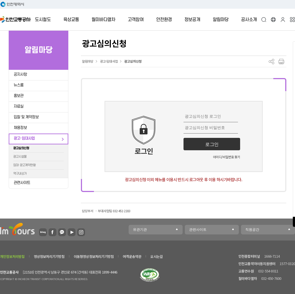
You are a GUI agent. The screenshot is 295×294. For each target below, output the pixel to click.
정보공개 (192, 19)
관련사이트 (22, 183)
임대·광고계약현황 (24, 165)
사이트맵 (292, 19)
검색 (263, 19)
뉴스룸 (19, 85)
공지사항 (20, 74)
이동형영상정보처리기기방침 (94, 256)
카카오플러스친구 (62, 232)
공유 (271, 61)
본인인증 (282, 19)
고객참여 (136, 19)
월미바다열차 (103, 19)
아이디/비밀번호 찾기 (226, 157)
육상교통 (71, 19)
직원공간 (252, 229)
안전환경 (164, 19)
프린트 (281, 61)
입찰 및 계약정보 (26, 117)
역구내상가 (19, 173)
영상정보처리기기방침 (49, 256)
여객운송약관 (132, 256)
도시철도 (43, 19)
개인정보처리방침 (12, 256)
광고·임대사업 (24, 138)
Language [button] (273, 19)
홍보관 (19, 96)
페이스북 (52, 232)
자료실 (19, 106)
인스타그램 (81, 232)
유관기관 (140, 229)
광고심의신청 (21, 148)
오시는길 (156, 256)
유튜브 (71, 232)
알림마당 (221, 19)
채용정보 (20, 128)
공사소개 (249, 19)
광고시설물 (19, 157)
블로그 (43, 232)
